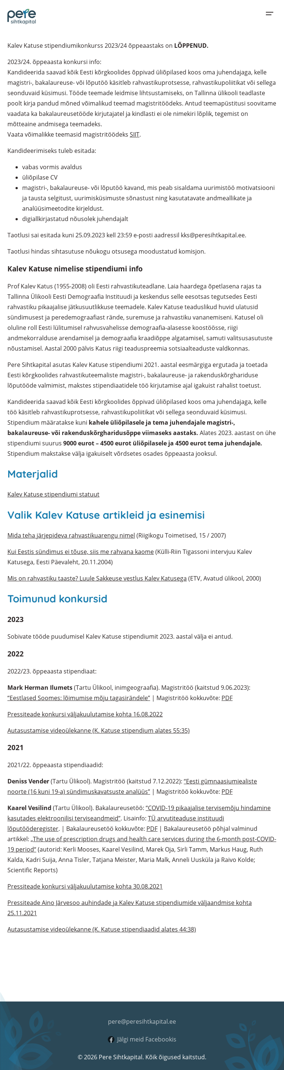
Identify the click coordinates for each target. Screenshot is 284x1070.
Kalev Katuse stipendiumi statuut (53, 494)
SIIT (134, 134)
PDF (227, 698)
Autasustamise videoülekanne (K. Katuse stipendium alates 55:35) (98, 730)
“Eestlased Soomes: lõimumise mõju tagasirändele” (78, 698)
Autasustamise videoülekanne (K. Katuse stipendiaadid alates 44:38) (101, 929)
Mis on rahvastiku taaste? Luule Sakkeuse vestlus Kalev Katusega (97, 578)
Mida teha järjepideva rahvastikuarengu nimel (71, 535)
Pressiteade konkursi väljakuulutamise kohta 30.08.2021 (85, 886)
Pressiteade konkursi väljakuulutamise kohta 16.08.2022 (85, 714)
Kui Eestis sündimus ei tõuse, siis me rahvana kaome (80, 552)
